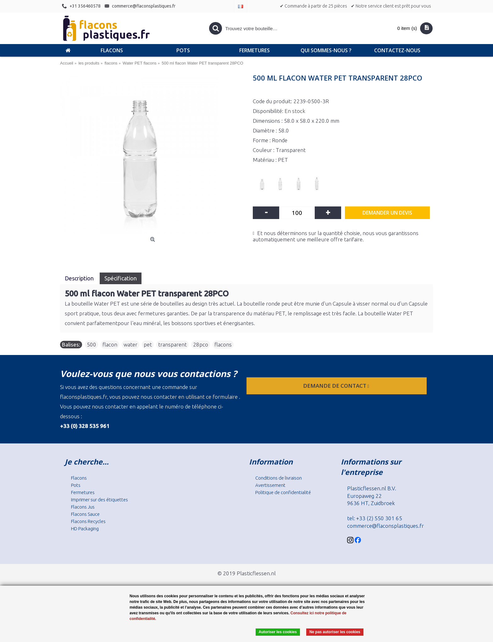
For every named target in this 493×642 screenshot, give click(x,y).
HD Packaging (85, 528)
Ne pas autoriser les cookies (334, 632)
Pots (75, 485)
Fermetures (83, 492)
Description (80, 278)
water (130, 344)
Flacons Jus (83, 507)
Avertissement (270, 485)
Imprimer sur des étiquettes (99, 499)
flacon (109, 344)
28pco (200, 344)
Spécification (120, 278)
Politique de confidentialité (283, 492)
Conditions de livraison (278, 478)
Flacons (79, 478)
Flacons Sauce (85, 514)
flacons (223, 344)
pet (148, 344)
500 (91, 344)
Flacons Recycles (88, 521)
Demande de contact (336, 385)
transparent (172, 344)
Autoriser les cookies (278, 632)
